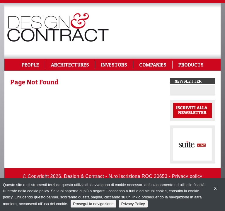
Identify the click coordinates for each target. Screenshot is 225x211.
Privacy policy (187, 176)
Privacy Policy (133, 204)
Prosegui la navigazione (93, 204)
